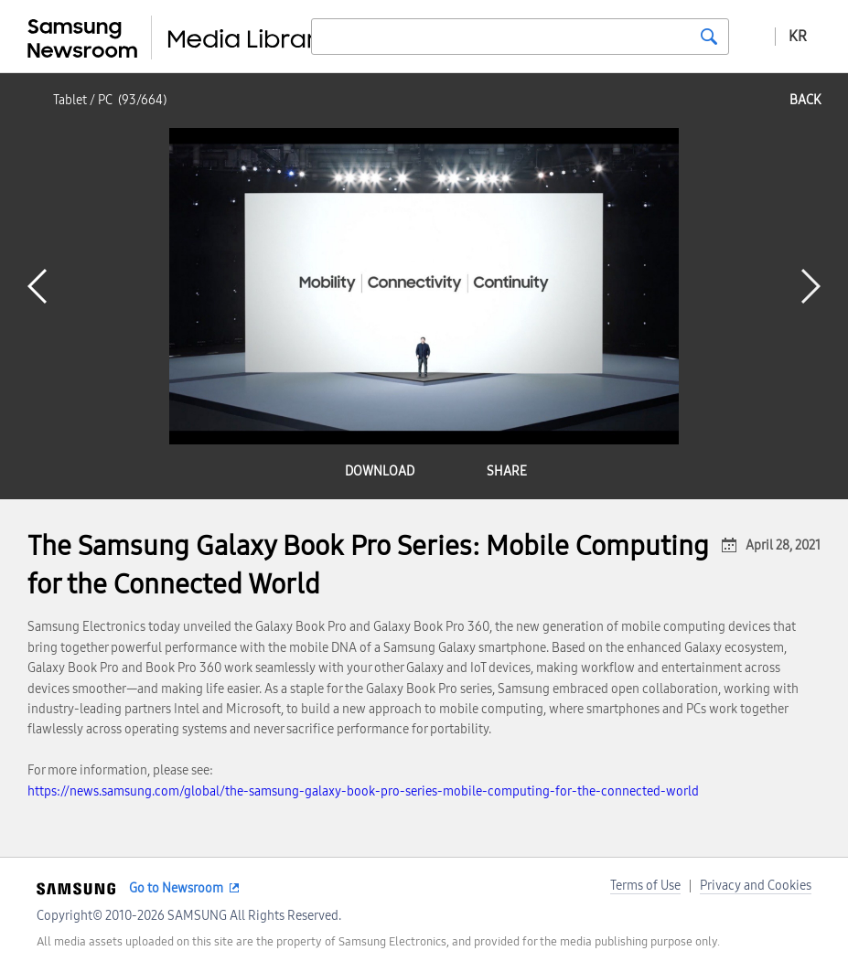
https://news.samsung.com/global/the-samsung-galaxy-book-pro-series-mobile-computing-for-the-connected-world (363, 791)
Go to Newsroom (176, 888)
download (379, 471)
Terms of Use (645, 885)
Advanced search (752, 36)
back (805, 100)
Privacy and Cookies (755, 885)
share (507, 471)
